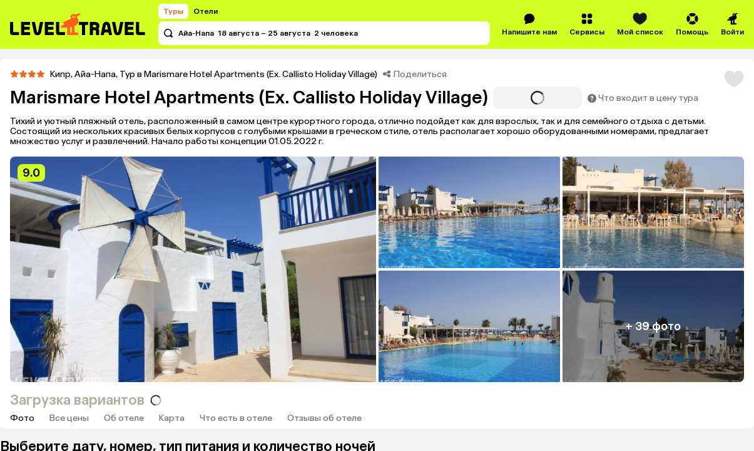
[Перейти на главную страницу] (78, 24)
